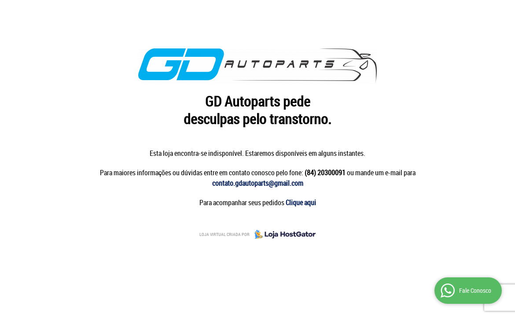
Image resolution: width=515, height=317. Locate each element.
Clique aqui (301, 202)
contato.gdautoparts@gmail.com (257, 183)
